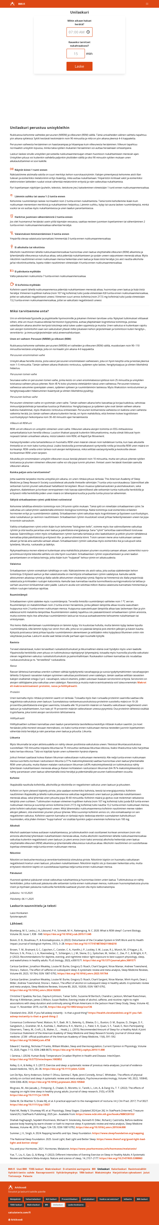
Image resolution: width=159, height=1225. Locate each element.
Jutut (147, 1172)
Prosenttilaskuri (69, 1199)
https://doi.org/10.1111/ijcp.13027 (30, 1104)
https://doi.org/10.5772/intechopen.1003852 (36, 1059)
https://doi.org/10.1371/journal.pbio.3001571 (109, 960)
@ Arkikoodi (15, 1219)
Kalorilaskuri (119, 1169)
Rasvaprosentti (45, 1172)
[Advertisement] (79, 100)
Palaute (27, 1176)
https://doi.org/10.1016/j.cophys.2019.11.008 (79, 1049)
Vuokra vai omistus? (109, 1199)
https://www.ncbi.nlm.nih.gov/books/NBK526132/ (105, 1114)
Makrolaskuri (53, 1169)
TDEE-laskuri (36, 1169)
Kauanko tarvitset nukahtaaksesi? (79, 44)
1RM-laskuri (86, 1172)
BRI (94, 1169)
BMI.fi (21, 4)
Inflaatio (128, 1199)
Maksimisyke (103, 1172)
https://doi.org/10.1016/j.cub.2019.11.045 (67, 934)
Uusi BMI (22, 1169)
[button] (147, 4)
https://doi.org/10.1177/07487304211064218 (90, 943)
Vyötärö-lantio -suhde (21, 1172)
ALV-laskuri (51, 1199)
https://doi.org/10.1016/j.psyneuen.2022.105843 (57, 1082)
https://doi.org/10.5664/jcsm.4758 (30, 1040)
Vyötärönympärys (66, 1172)
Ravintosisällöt (137, 1169)
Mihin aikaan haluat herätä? (79, 22)
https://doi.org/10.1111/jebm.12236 (64, 1068)
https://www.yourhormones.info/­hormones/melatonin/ (103, 1148)
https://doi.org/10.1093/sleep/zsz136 (70, 1006)
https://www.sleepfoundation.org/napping (118, 1133)
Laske (79, 66)
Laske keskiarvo (76, 1205)
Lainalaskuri (88, 1199)
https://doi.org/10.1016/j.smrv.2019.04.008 (101, 1127)
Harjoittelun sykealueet (127, 1172)
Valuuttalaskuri (33, 1199)
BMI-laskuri (142, 1199)
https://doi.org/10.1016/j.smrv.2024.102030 (35, 990)
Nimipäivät (15, 1199)
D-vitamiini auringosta (76, 1169)
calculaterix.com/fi (19, 1212)
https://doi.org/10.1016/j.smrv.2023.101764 (82, 973)
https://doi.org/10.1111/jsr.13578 (29, 1095)
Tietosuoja (14, 1176)
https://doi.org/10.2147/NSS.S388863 (120, 1158)
